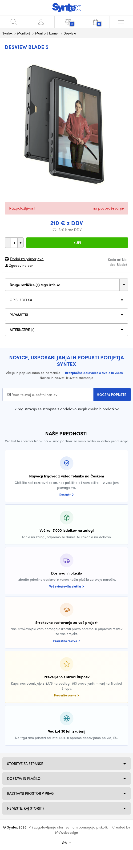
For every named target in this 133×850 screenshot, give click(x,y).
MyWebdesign (66, 832)
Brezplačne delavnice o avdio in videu (94, 372)
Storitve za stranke (25, 763)
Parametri (19, 314)
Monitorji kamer (47, 33)
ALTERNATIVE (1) (22, 329)
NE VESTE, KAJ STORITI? (25, 808)
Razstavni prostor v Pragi (31, 793)
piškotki (102, 827)
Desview (70, 33)
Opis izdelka (21, 299)
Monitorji (23, 33)
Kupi (77, 242)
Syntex (7, 33)
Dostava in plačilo (23, 778)
